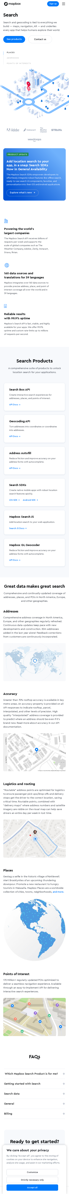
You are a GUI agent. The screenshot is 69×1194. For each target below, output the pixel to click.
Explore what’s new (22, 192)
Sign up (53, 4)
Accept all (32, 1188)
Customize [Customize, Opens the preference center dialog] (32, 1173)
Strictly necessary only (32, 1181)
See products (14, 39)
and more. (58, 892)
